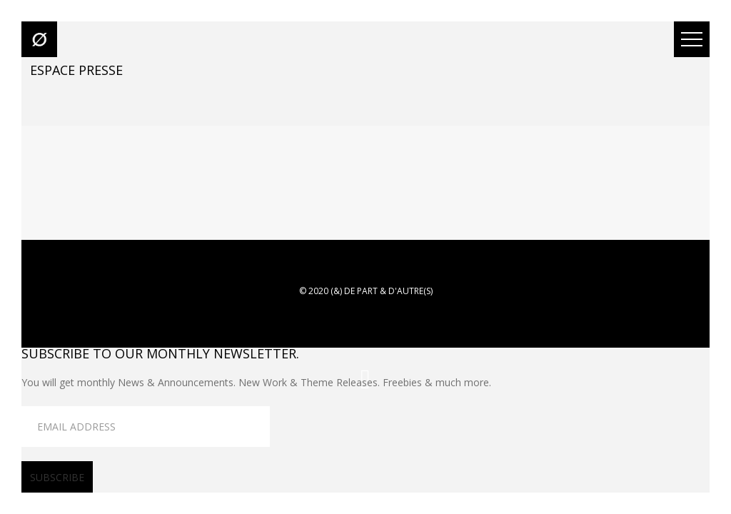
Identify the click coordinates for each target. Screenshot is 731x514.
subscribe (57, 477)
